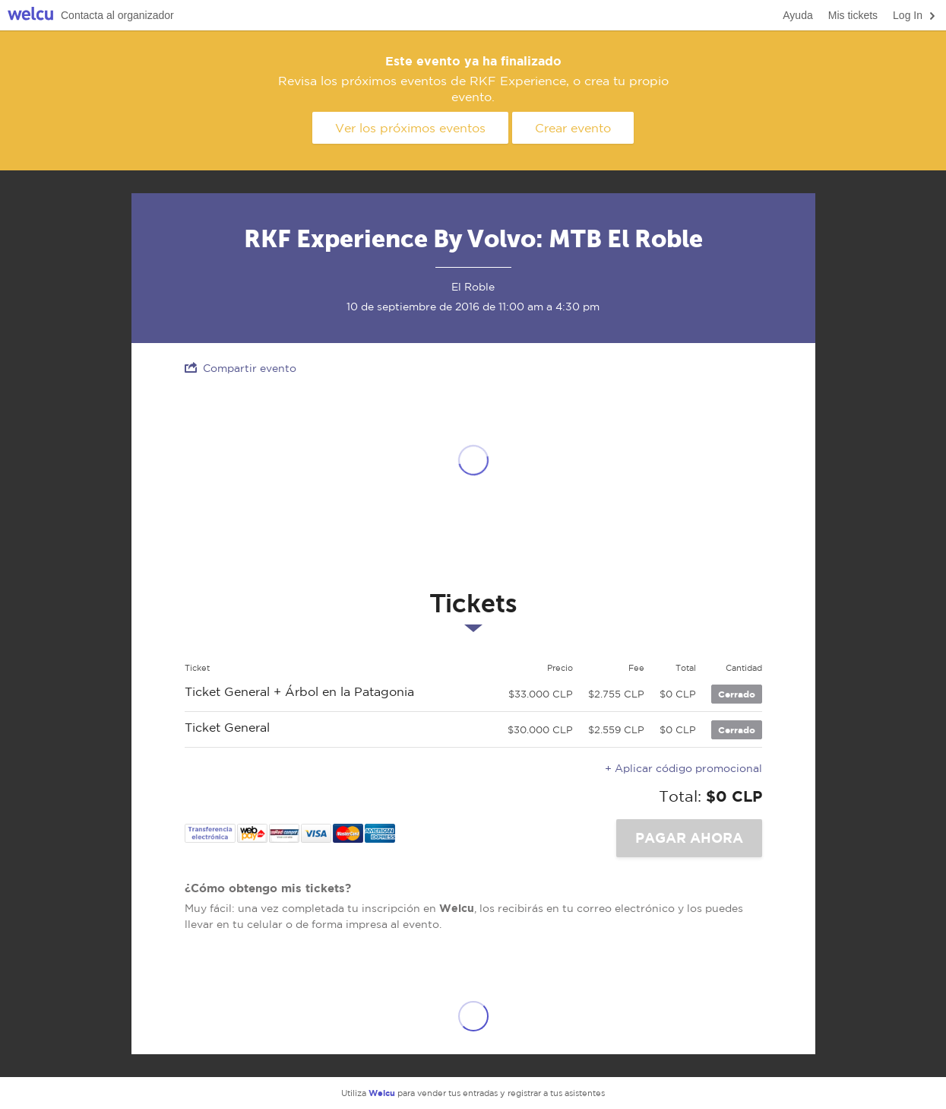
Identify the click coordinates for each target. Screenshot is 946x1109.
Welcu (30, 15)
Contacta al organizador (117, 15)
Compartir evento (240, 367)
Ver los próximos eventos (410, 128)
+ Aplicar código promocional (683, 768)
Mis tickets (853, 15)
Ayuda (797, 15)
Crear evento (573, 128)
